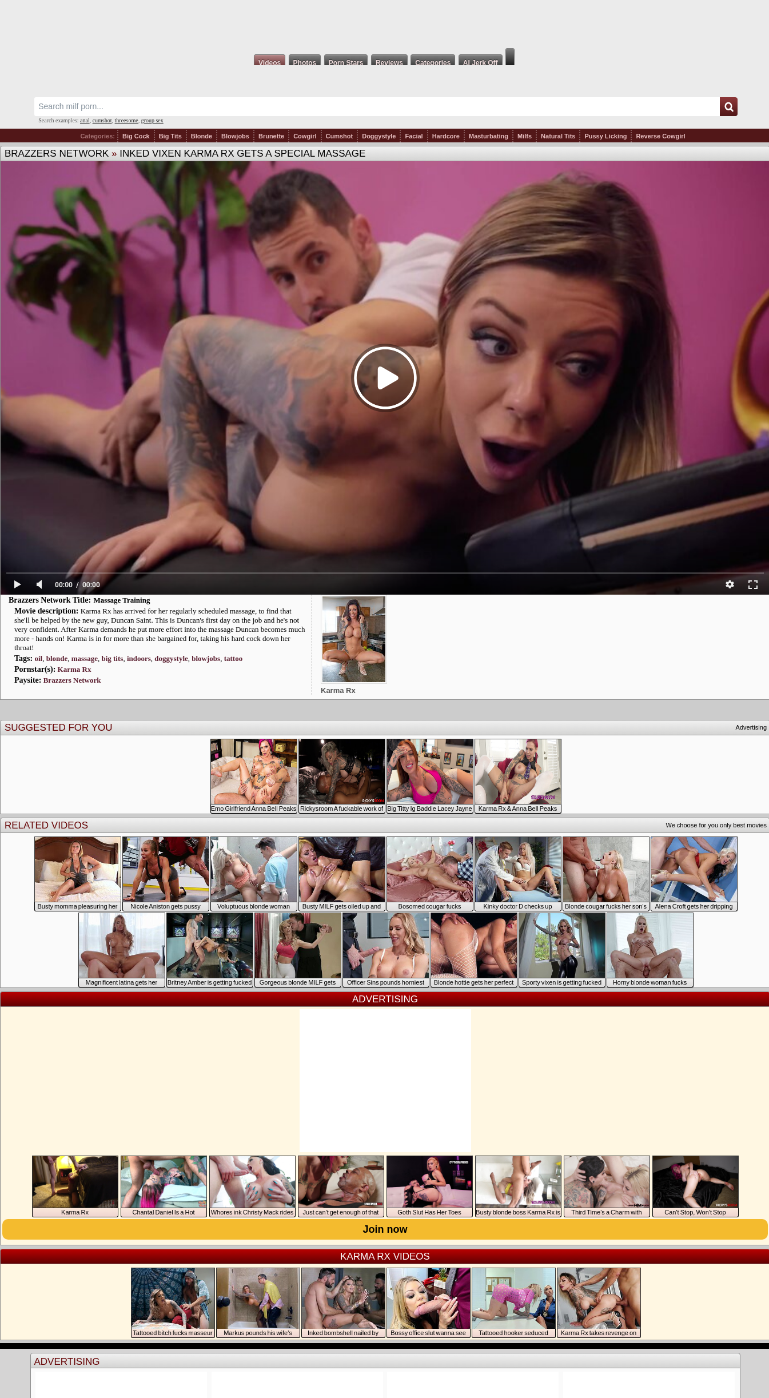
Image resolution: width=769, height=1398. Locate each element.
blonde (57, 658)
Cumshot (339, 136)
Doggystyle (379, 136)
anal (85, 120)
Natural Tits (558, 136)
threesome (126, 120)
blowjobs (206, 658)
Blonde (201, 136)
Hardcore (446, 136)
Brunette (271, 136)
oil (38, 658)
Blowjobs (235, 136)
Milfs (524, 136)
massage (84, 658)
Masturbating (488, 136)
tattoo (233, 658)
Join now (385, 1229)
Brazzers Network (57, 153)
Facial (414, 136)
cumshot (102, 120)
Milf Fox (384, 24)
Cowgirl (304, 136)
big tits (112, 658)
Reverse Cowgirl (660, 136)
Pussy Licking (605, 136)
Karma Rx (74, 669)
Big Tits (170, 136)
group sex (152, 120)
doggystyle (171, 658)
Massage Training (122, 600)
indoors (139, 658)
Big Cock (136, 136)
